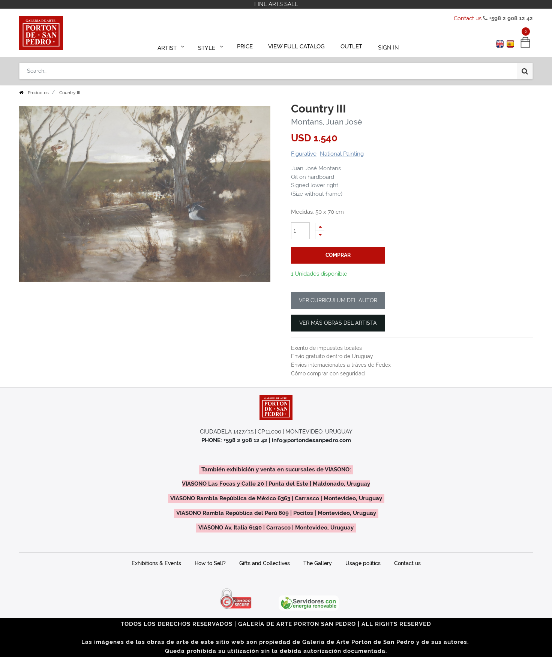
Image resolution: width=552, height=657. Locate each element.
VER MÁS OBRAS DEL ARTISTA (338, 323)
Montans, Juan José (326, 121)
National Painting (342, 153)
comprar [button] (338, 255)
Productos (38, 92)
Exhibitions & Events (156, 563)
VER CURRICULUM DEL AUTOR (338, 300)
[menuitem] (248, 45)
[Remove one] (319, 235)
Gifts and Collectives (264, 563)
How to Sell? (210, 563)
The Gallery (317, 563)
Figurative (303, 153)
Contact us (468, 18)
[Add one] (319, 227)
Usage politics (363, 563)
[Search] (524, 68)
